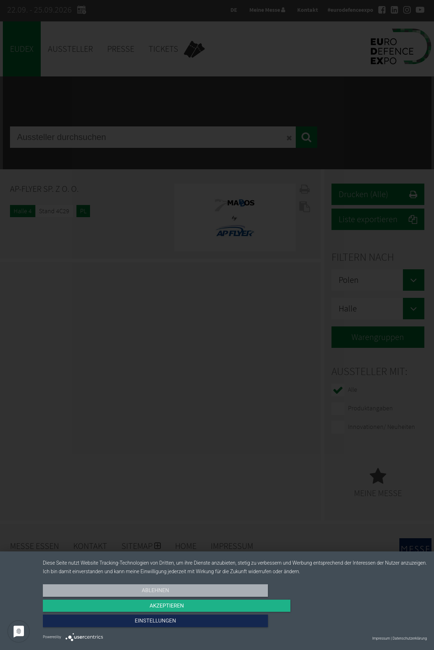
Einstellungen (369, 624)
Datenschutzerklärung (410, 638)
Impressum (381, 638)
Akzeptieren (235, 624)
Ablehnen (100, 624)
